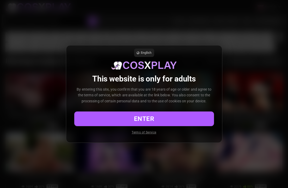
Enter (144, 118)
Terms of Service (144, 132)
